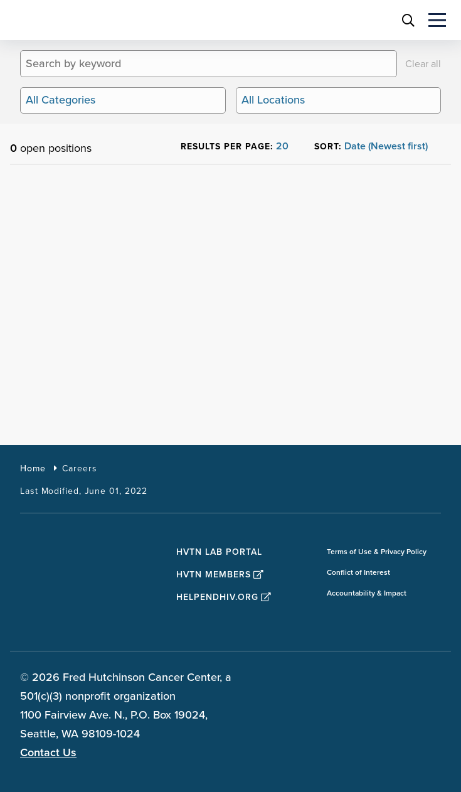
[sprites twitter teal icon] (364, 679)
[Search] (386, 63)
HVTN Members (220, 574)
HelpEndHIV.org (224, 597)
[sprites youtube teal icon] (429, 679)
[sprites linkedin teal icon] (397, 679)
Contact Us (48, 752)
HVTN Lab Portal (219, 552)
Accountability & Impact (366, 593)
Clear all (423, 64)
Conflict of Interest (358, 572)
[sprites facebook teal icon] (332, 679)
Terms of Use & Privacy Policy (377, 552)
